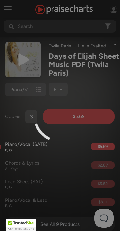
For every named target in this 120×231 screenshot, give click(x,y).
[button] (21, 225)
